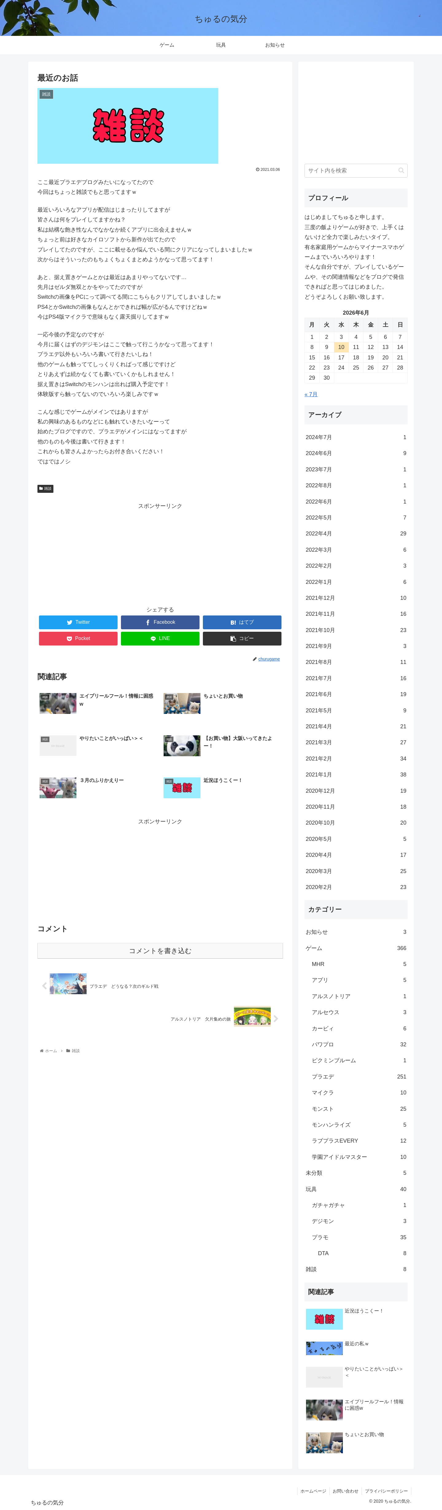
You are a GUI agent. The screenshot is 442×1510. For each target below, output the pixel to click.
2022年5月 (356, 518)
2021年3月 (356, 742)
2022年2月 (356, 566)
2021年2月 (356, 759)
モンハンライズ (359, 1125)
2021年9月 (356, 646)
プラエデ (359, 1077)
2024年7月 (356, 437)
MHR (359, 964)
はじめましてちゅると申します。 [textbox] (345, 217)
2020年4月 (356, 855)
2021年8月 (356, 662)
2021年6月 (356, 694)
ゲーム (356, 948)
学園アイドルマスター (359, 1157)
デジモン (359, 1221)
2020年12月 (356, 791)
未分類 (356, 1173)
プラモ (359, 1237)
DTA (362, 1253)
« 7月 (311, 394)
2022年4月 (356, 533)
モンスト (359, 1109)
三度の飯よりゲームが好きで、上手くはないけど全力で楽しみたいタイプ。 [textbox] (354, 232)
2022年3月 (356, 550)
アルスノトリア (359, 996)
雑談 (45, 488)
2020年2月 (356, 887)
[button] (401, 170)
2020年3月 (356, 871)
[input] (356, 171)
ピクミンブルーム (359, 1060)
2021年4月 (356, 726)
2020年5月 (356, 839)
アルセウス (359, 1012)
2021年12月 (356, 598)
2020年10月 (356, 823)
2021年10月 (356, 630)
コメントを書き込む (160, 951)
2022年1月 (356, 582)
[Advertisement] (160, 554)
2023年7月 (356, 469)
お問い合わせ (346, 1491)
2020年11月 (356, 807)
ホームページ (313, 1491)
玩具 (356, 1189)
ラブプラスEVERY (359, 1141)
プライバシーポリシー (386, 1491)
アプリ (359, 980)
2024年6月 (356, 453)
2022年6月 (356, 502)
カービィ (359, 1028)
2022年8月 (356, 485)
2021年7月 (356, 678)
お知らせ (356, 932)
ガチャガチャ (359, 1205)
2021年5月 (356, 710)
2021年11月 (356, 614)
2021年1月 (356, 775)
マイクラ (359, 1093)
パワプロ (359, 1044)
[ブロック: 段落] (356, 217)
